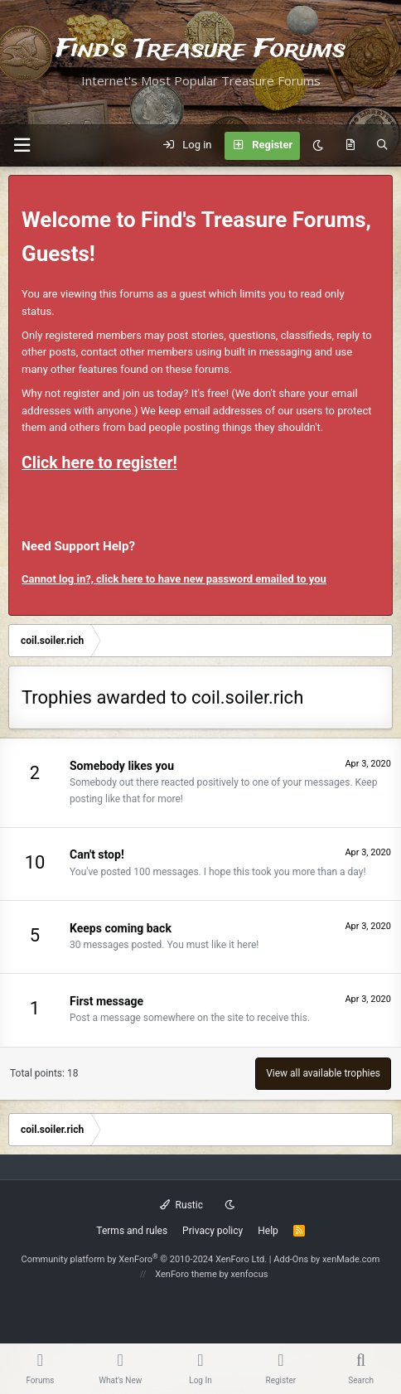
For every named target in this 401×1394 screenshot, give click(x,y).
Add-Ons (290, 1259)
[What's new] (350, 145)
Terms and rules (131, 1231)
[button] (21, 145)
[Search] (382, 145)
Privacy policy (212, 1231)
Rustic (181, 1205)
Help (268, 1231)
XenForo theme (186, 1274)
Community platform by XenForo (145, 1259)
